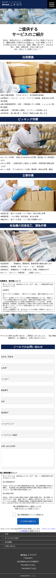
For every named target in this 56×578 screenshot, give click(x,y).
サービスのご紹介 (12, 538)
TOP (6, 534)
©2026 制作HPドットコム (28, 576)
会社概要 (8, 542)
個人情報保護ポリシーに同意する (30, 515)
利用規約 (24, 531)
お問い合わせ (10, 546)
